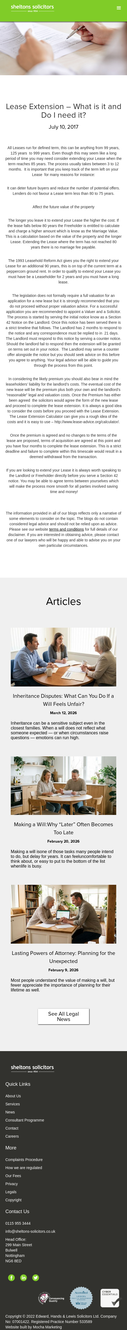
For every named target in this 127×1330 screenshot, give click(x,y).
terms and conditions (66, 529)
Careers (12, 1136)
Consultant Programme (24, 1120)
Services (12, 1104)
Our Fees (13, 1176)
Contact (11, 1128)
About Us (13, 1096)
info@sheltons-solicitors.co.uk (30, 1231)
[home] (37, 7)
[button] (119, 8)
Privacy (11, 1184)
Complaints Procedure (24, 1160)
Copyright (13, 1200)
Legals (10, 1192)
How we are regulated (23, 1168)
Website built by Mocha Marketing (33, 1327)
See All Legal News (63, 1016)
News (10, 1112)
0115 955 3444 (17, 1223)
